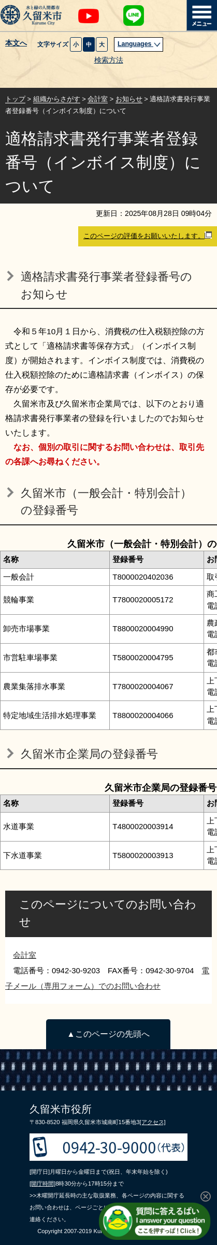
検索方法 (108, 60)
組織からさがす (56, 99)
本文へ (16, 43)
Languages (139, 44)
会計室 (98, 99)
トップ (15, 99)
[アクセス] (152, 1122)
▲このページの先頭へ (108, 1034)
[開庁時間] (42, 1183)
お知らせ (128, 99)
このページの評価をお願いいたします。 (147, 235)
